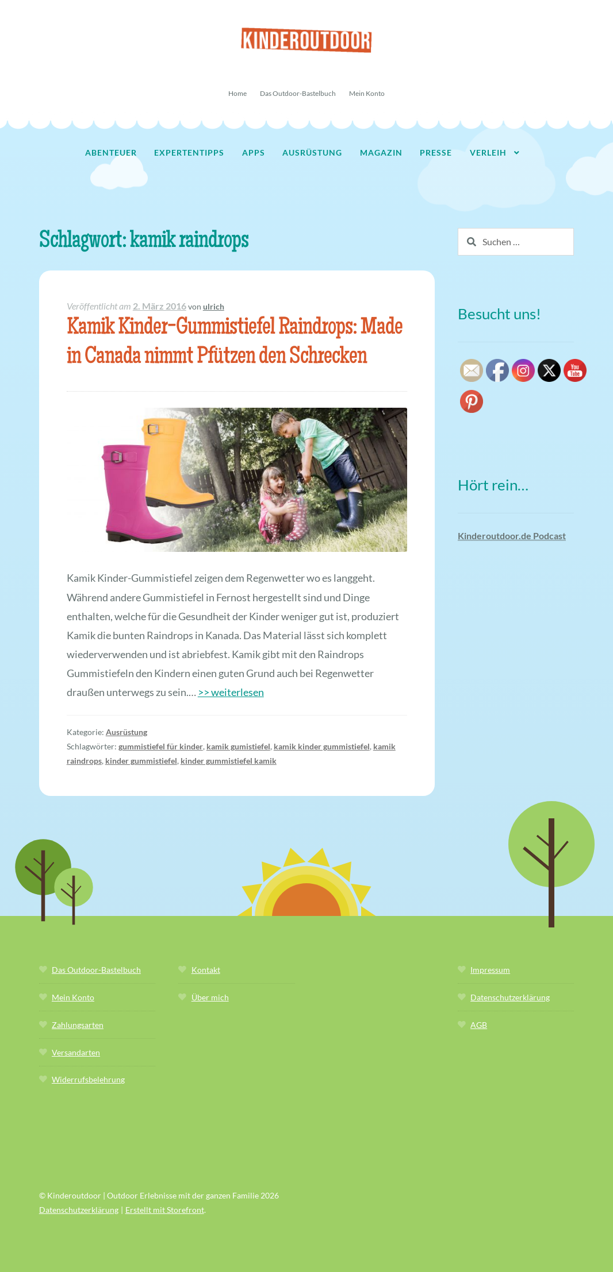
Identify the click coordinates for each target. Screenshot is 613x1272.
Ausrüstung (312, 152)
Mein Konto (367, 93)
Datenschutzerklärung (510, 997)
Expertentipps (189, 152)
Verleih (488, 152)
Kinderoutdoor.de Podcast (512, 535)
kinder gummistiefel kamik (229, 760)
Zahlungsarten (78, 1025)
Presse (436, 152)
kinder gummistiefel (141, 760)
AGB (478, 1025)
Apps (253, 152)
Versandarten (76, 1052)
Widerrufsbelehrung (88, 1079)
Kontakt (205, 970)
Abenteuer (111, 152)
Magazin (381, 152)
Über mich (210, 997)
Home (237, 93)
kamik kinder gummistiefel (322, 746)
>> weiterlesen (231, 692)
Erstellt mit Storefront (164, 1210)
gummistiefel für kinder (160, 746)
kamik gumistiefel (238, 746)
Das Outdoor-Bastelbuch (298, 93)
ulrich (213, 306)
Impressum (490, 970)
